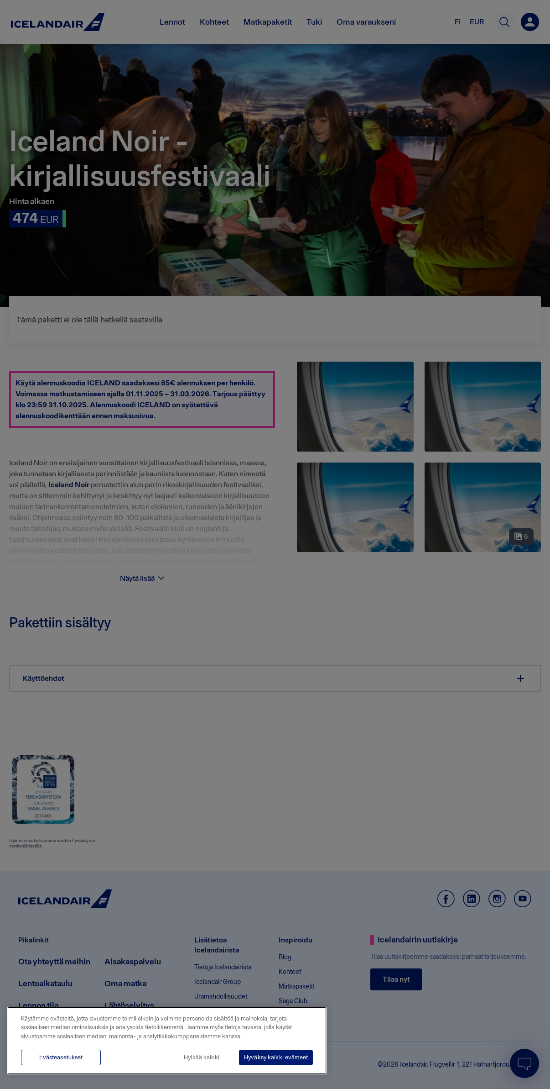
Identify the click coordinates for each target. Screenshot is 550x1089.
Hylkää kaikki (201, 1057)
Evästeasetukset (61, 1057)
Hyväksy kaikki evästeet (276, 1057)
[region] (167, 1040)
